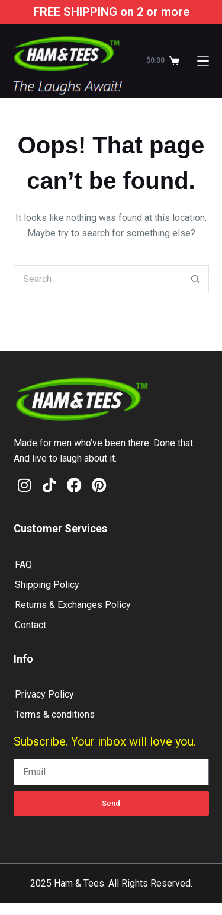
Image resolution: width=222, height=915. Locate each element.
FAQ (23, 564)
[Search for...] (98, 278)
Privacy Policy (44, 694)
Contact (30, 625)
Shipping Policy (47, 584)
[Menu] (203, 61)
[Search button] (195, 278)
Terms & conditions (55, 714)
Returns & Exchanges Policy (73, 604)
